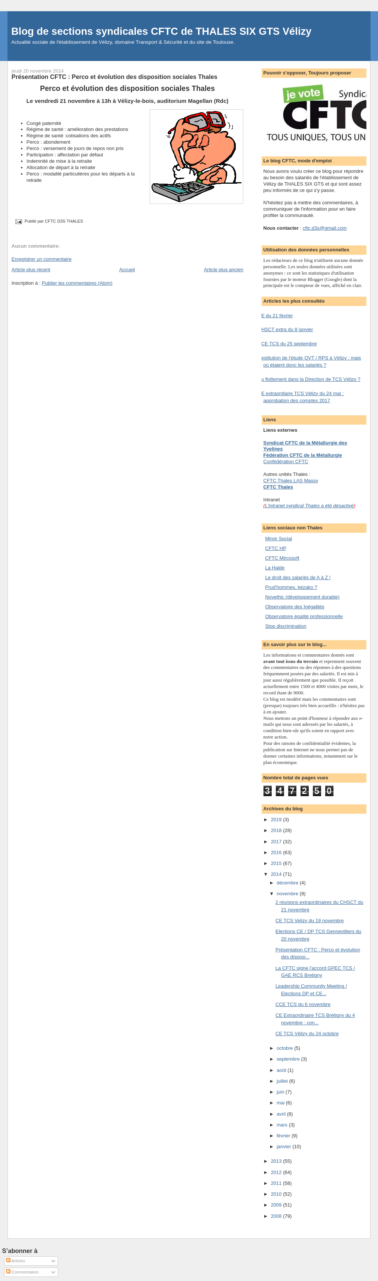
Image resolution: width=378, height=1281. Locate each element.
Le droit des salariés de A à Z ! (298, 577)
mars (283, 1125)
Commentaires (22, 1272)
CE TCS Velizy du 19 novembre (309, 920)
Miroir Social (278, 538)
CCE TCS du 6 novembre (302, 1004)
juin (281, 1092)
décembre (288, 883)
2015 (277, 863)
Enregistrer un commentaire (41, 259)
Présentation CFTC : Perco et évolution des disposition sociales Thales (114, 76)
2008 (277, 1216)
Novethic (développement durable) (302, 597)
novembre (288, 893)
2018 (277, 830)
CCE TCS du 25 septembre (287, 343)
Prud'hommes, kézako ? (291, 587)
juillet (283, 1081)
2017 (277, 841)
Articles (15, 1261)
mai (281, 1103)
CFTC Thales (278, 487)
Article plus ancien (224, 269)
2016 (277, 852)
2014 (277, 874)
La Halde (275, 568)
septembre (289, 1059)
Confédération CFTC (285, 461)
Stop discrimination (286, 626)
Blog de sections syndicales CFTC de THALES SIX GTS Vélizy (161, 31)
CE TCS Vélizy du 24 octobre (307, 1033)
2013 (277, 1161)
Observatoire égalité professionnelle (304, 616)
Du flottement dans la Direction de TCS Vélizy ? (309, 379)
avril (282, 1114)
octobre (285, 1048)
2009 (277, 1205)
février (284, 1135)
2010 (277, 1194)
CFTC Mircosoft (282, 558)
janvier (284, 1146)
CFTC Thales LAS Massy (290, 480)
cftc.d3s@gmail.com (325, 228)
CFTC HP (275, 548)
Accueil (127, 269)
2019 (277, 819)
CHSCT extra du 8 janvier (285, 329)
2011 (277, 1183)
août (282, 1070)
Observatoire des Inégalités (294, 606)
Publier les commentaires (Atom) (77, 283)
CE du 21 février (275, 315)
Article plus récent (31, 269)
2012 (277, 1172)
